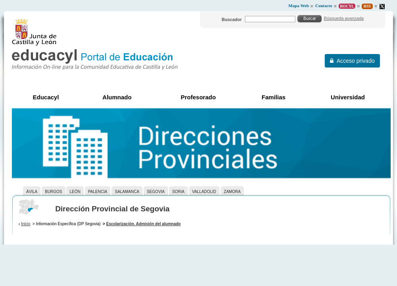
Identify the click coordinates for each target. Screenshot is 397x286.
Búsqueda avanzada (344, 18)
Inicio (25, 224)
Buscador (232, 19)
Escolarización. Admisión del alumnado (143, 224)
